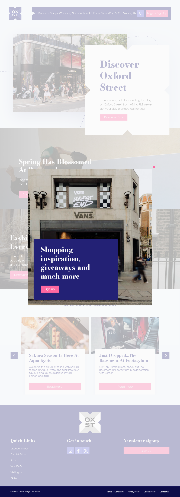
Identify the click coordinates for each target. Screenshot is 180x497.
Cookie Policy (149, 492)
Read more (54, 386)
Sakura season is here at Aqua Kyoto (54, 358)
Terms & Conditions (115, 492)
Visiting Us (16, 472)
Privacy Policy (133, 492)
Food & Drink (18, 454)
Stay (13, 460)
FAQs (14, 478)
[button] (14, 355)
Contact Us (164, 492)
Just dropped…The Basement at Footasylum (123, 358)
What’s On (17, 466)
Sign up (50, 113)
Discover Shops (19, 449)
